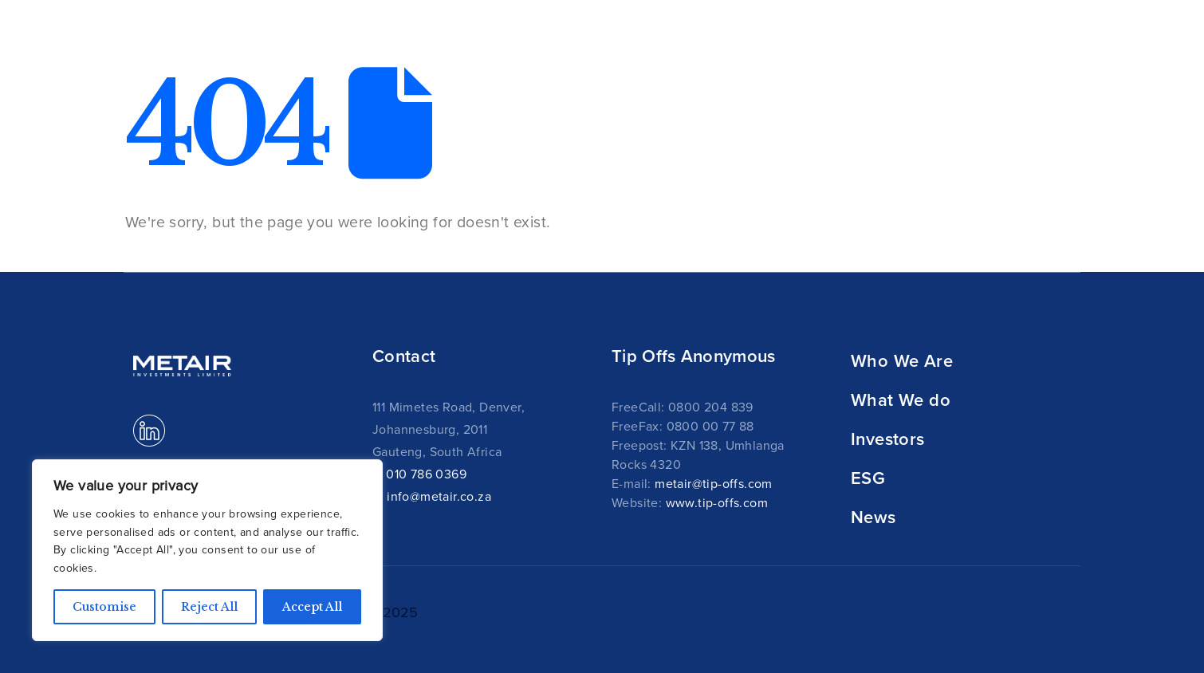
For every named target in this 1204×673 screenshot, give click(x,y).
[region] (207, 550)
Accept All (312, 607)
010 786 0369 (426, 473)
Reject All (209, 607)
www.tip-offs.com (717, 502)
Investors (888, 438)
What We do (900, 399)
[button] (1062, 39)
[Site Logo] (193, 38)
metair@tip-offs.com (714, 483)
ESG (868, 477)
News (1005, 47)
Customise (104, 607)
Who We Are (902, 360)
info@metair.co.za (439, 496)
